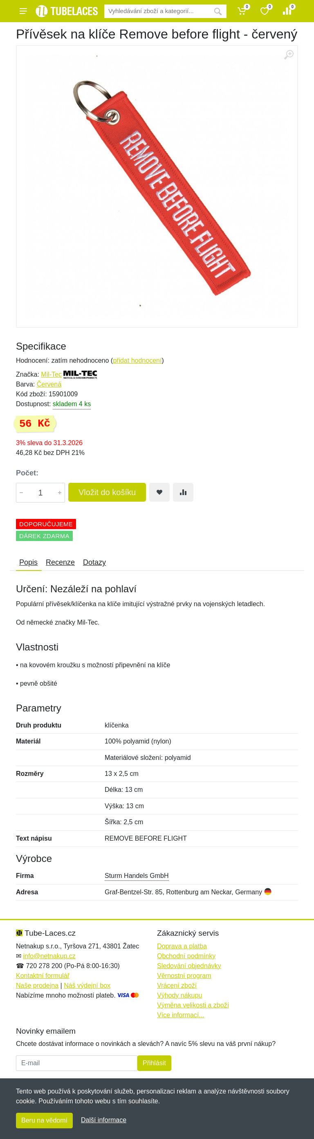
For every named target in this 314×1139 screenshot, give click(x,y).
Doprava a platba (182, 946)
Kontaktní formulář (43, 975)
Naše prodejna (37, 985)
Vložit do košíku (107, 492)
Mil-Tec (51, 374)
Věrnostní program (184, 975)
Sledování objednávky (189, 965)
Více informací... (180, 1015)
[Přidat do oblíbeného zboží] (159, 492)
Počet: (27, 473)
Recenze (60, 562)
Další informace (103, 1119)
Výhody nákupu (179, 995)
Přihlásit (154, 1062)
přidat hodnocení (137, 360)
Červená (49, 384)
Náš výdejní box (87, 985)
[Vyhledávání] (156, 11)
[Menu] (23, 11)
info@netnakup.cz (49, 956)
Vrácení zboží (177, 985)
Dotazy (94, 562)
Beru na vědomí (44, 1120)
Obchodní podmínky (186, 956)
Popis (28, 562)
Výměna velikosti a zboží (193, 1005)
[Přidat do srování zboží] (183, 492)
